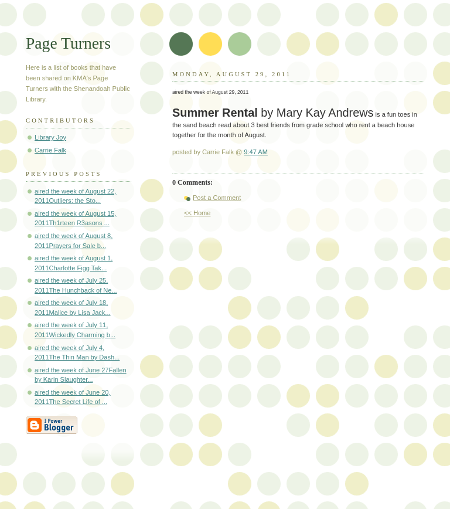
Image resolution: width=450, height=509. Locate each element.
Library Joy (50, 137)
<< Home (197, 212)
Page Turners (68, 43)
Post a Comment (217, 197)
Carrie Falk (50, 150)
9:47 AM (256, 151)
